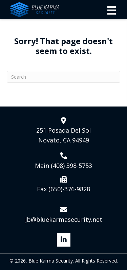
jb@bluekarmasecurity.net (63, 219)
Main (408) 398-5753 (63, 165)
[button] (63, 240)
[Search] (63, 77)
